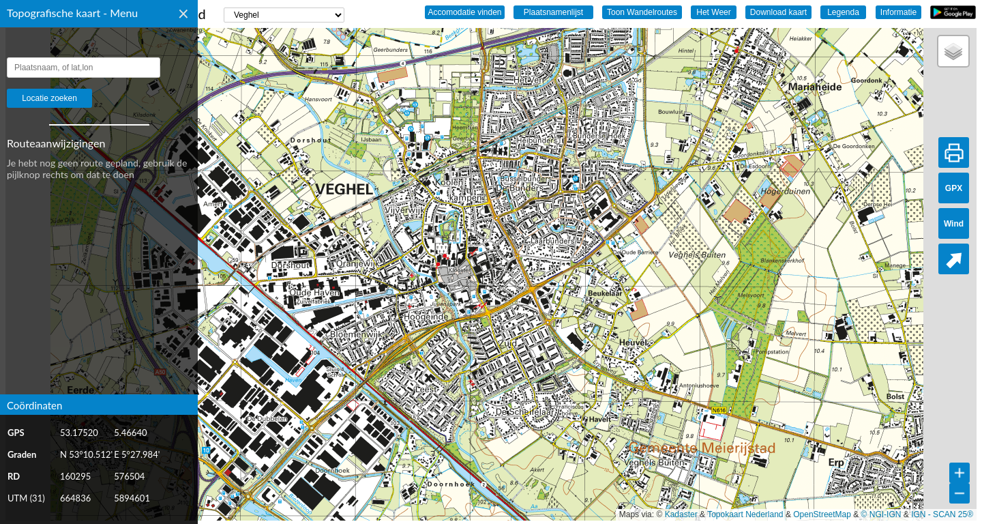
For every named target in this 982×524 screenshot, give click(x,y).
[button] (953, 51)
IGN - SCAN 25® (942, 514)
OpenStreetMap (822, 514)
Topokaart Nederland (745, 514)
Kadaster (681, 514)
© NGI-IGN (881, 514)
